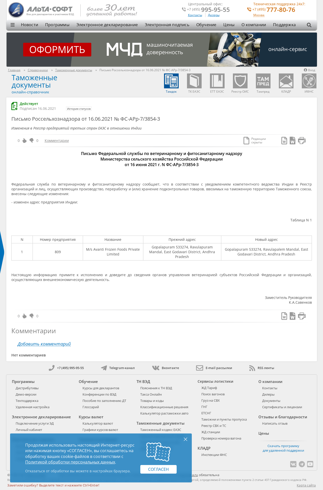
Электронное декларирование (107, 25)
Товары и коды (152, 400)
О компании (253, 25)
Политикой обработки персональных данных (70, 462)
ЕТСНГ (206, 413)
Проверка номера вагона (221, 438)
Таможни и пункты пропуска (224, 419)
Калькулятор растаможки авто (164, 413)
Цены (228, 25)
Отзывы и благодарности (282, 416)
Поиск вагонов (213, 394)
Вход (309, 70)
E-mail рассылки (214, 368)
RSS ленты (261, 368)
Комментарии (57, 140)
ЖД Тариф (209, 387)
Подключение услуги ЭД (35, 423)
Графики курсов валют (100, 429)
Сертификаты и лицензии (282, 407)
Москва (258, 15)
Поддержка (284, 25)
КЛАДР (204, 448)
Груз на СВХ (210, 400)
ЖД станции (210, 432)
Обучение (206, 25)
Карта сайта (306, 485)
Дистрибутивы (27, 388)
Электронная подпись (167, 25)
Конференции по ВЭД (99, 394)
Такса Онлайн (151, 394)
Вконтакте (165, 368)
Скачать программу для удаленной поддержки (283, 448)
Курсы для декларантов (101, 388)
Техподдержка (27, 400)
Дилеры (214, 15)
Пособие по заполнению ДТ (104, 400)
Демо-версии (26, 394)
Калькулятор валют (98, 423)
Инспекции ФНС (214, 454)
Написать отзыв (274, 423)
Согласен (158, 469)
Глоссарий (91, 407)
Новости (29, 25)
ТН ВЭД (143, 381)
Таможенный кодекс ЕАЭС (160, 429)
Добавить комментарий (44, 344)
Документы (271, 400)
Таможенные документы (34, 81)
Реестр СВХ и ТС (213, 425)
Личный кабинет (29, 429)
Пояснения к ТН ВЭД (156, 388)
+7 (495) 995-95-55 (66, 368)
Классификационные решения (164, 407)
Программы (57, 25)
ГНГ (204, 406)
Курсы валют (91, 416)
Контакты (195, 15)
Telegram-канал (118, 368)
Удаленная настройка (32, 407)
